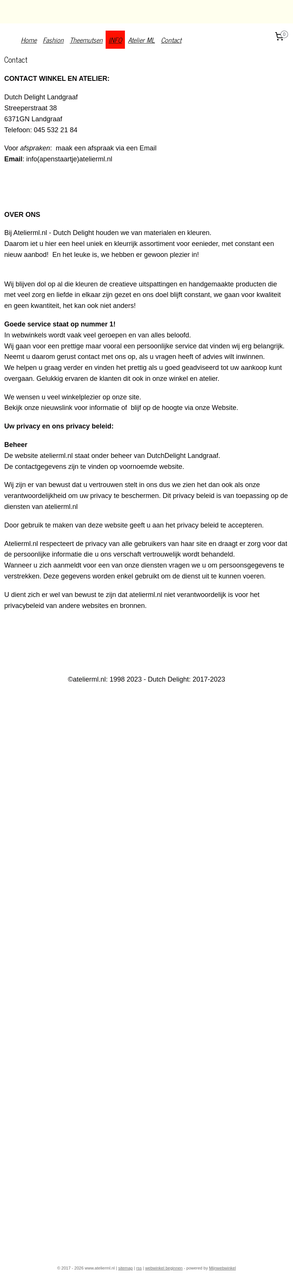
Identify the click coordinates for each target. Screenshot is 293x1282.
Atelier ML (141, 39)
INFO (115, 39)
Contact (171, 39)
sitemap (125, 1268)
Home (29, 39)
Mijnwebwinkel (222, 1268)
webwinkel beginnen (163, 1268)
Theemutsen (86, 39)
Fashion (53, 39)
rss (139, 1268)
